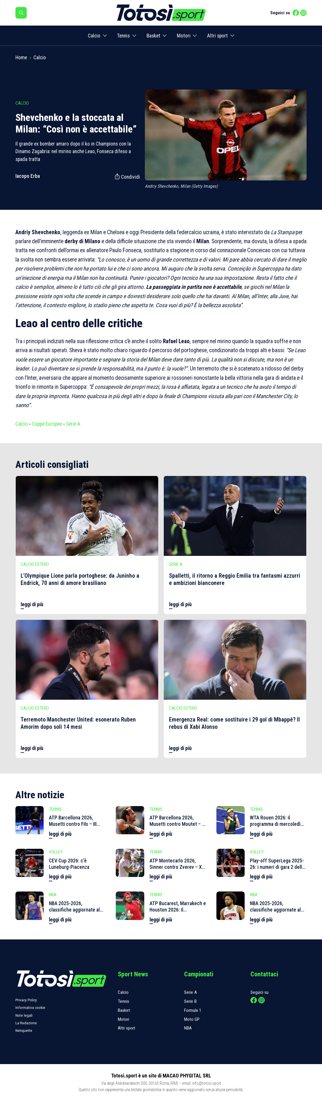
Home (21, 57)
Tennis (123, 36)
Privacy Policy (26, 1000)
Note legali (24, 1015)
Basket (153, 36)
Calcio (94, 36)
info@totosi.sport (206, 1083)
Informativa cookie (30, 1007)
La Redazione (26, 1023)
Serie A (73, 424)
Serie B (190, 1001)
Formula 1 (192, 1010)
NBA (188, 1028)
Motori (184, 36)
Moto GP (192, 1019)
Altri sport (217, 36)
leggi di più (32, 604)
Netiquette (23, 1030)
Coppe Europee (47, 424)
